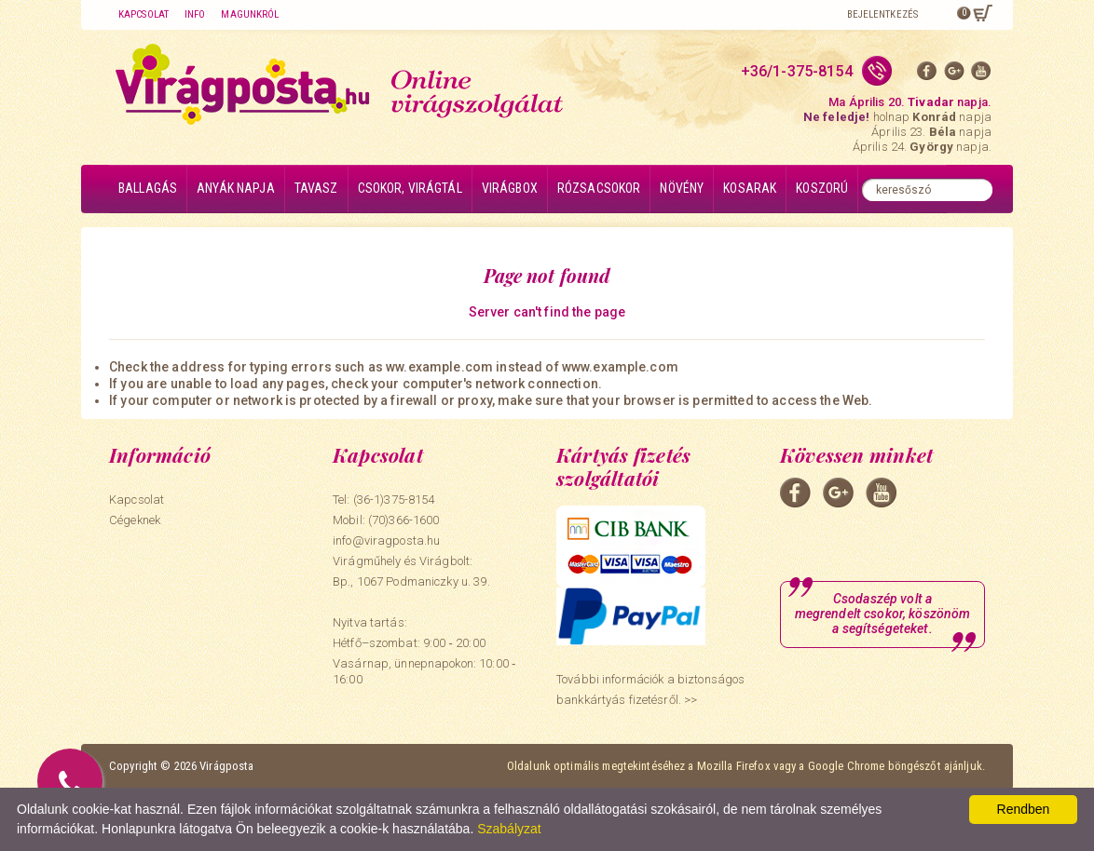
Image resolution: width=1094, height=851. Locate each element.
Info (195, 14)
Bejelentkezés (882, 14)
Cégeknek (134, 520)
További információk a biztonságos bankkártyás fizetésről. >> (650, 689)
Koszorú (822, 188)
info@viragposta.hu (386, 540)
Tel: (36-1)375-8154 (383, 500)
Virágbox (510, 188)
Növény (682, 188)
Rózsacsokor (599, 188)
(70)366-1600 (404, 520)
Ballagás (147, 188)
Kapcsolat (143, 14)
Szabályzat (508, 828)
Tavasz (316, 188)
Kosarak (749, 188)
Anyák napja (236, 188)
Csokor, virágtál (410, 188)
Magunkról (250, 14)
